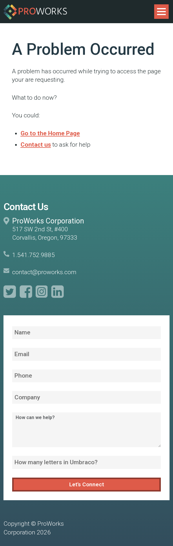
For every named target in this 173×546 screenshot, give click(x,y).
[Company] (86, 397)
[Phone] (86, 376)
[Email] (86, 354)
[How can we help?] (86, 429)
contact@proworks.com (44, 272)
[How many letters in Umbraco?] (86, 462)
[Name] (86, 332)
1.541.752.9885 (33, 255)
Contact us (36, 144)
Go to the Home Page (50, 133)
